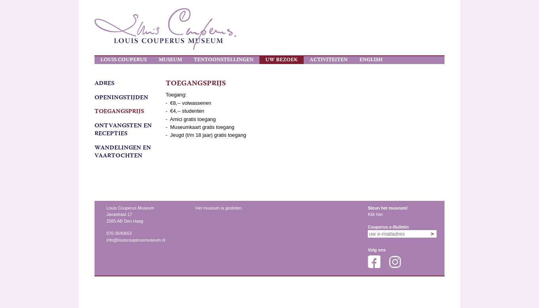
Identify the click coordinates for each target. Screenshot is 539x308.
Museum (170, 60)
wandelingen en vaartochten (123, 152)
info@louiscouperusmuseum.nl (135, 240)
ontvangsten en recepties (123, 130)
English (371, 60)
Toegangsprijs (119, 112)
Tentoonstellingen (223, 60)
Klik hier (375, 214)
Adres (104, 84)
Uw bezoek (281, 60)
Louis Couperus (123, 60)
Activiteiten (329, 60)
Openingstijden (121, 98)
